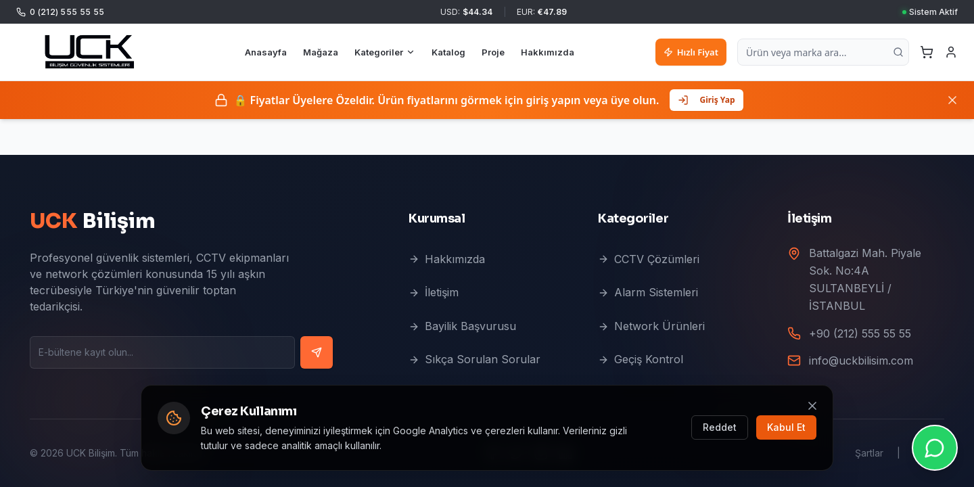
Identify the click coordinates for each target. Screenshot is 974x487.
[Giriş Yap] (951, 52)
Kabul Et (786, 427)
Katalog (448, 52)
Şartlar (869, 453)
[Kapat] (952, 100)
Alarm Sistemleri (648, 292)
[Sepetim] (926, 52)
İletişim (434, 292)
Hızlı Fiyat (691, 52)
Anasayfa (266, 52)
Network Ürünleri (651, 326)
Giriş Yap (706, 100)
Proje (493, 52)
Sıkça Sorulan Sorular (474, 359)
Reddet (720, 427)
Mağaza (320, 52)
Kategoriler (384, 52)
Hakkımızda (547, 52)
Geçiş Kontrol (640, 359)
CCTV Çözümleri (648, 259)
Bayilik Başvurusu (462, 326)
